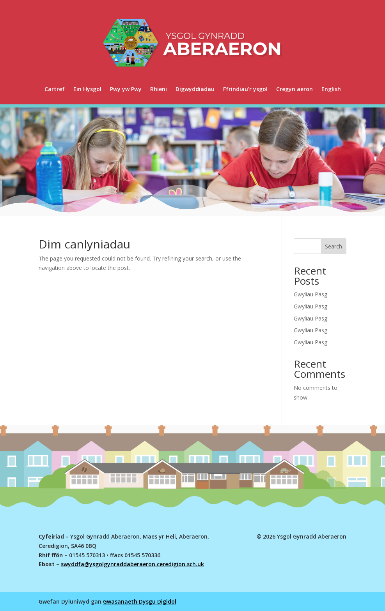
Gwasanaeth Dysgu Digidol (139, 601)
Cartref (54, 89)
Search (333, 246)
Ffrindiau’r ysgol (245, 89)
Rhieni (158, 89)
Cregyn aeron (294, 89)
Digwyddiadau (195, 89)
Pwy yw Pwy (126, 89)
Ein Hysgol (87, 89)
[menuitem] (331, 89)
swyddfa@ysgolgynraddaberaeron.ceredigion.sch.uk (132, 564)
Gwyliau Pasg (310, 294)
